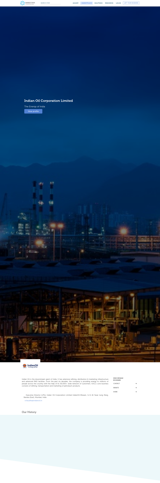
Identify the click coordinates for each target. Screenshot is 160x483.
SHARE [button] (124, 392)
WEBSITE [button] (124, 388)
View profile (33, 111)
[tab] (124, 378)
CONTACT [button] (124, 383)
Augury (76, 3)
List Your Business (131, 3)
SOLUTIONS (98, 3)
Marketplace (86, 3)
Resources (109, 3)
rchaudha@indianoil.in (33, 401)
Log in (118, 3)
